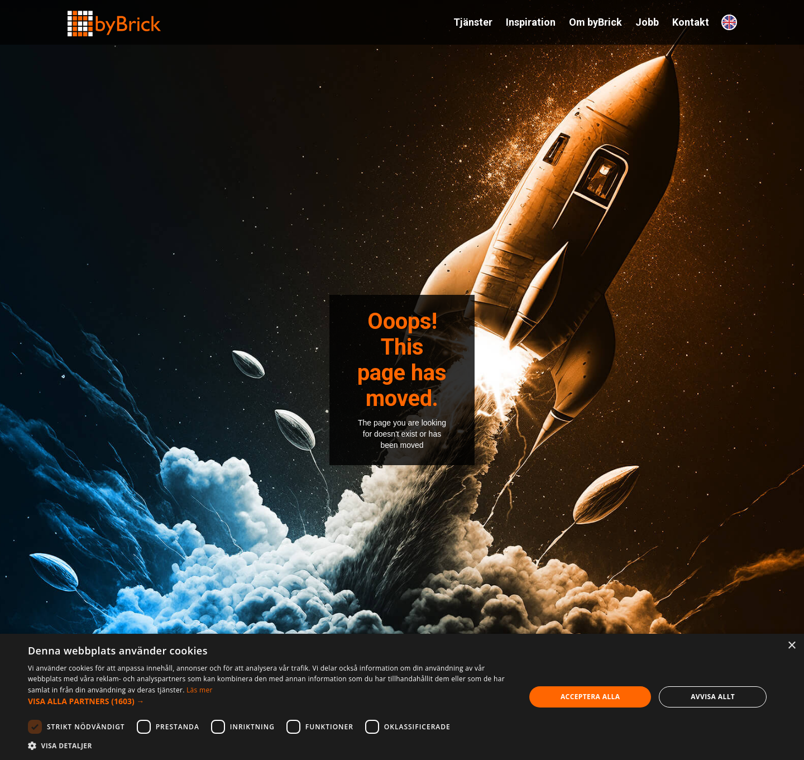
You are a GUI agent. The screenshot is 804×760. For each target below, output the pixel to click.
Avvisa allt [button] (713, 696)
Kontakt (690, 22)
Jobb (647, 22)
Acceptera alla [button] (590, 696)
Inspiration (531, 22)
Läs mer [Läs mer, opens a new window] (199, 690)
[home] (114, 18)
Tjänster (472, 22)
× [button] (791, 646)
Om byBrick (595, 22)
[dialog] (402, 697)
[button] (269, 701)
